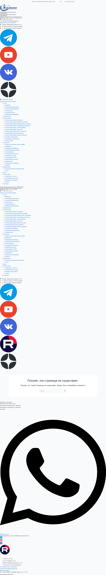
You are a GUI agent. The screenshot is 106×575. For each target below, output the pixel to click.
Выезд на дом (9, 140)
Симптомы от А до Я (11, 176)
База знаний (7, 174)
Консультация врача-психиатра (14, 120)
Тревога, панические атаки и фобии (15, 144)
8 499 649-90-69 (7, 19)
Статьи (7, 182)
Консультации (7, 118)
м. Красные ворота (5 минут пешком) (12, 26)
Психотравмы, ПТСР (11, 157)
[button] (8, 22)
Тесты (7, 170)
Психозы (7, 165)
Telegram (57, 1)
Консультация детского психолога (14, 133)
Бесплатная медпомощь (12, 109)
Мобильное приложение (12, 114)
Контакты (6, 184)
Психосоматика (9, 152)
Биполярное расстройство (12, 150)
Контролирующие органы (12, 107)
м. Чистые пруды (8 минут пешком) (11, 28)
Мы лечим (6, 142)
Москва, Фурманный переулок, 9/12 (12, 24)
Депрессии (8, 146)
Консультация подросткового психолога (16, 135)
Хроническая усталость (11, 159)
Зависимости (8, 161)
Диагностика (7, 167)
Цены (5, 172)
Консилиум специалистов (12, 139)
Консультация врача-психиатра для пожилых (17, 125)
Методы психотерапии (11, 180)
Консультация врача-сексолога (13, 129)
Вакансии (8, 105)
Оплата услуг (9, 110)
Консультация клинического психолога (15, 131)
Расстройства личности (11, 154)
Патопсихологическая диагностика (14, 169)
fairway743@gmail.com (9, 561)
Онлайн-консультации (11, 137)
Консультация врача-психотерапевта (15, 127)
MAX (63, 1)
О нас (5, 103)
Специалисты (7, 116)
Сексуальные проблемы (11, 163)
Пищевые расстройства (11, 148)
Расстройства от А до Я (11, 178)
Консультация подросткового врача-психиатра (18, 124)
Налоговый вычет (10, 112)
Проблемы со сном (10, 155)
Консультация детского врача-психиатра (16, 122)
